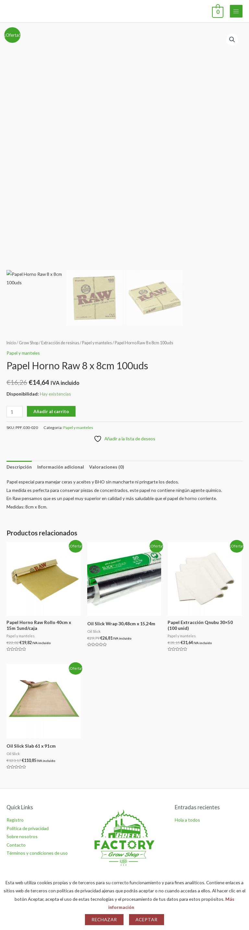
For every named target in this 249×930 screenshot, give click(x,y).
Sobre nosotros (22, 836)
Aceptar (147, 919)
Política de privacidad (27, 828)
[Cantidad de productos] (14, 411)
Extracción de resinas (60, 342)
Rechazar (104, 919)
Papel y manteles (97, 342)
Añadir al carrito (51, 411)
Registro (15, 820)
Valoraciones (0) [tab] (106, 467)
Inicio (11, 342)
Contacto (16, 845)
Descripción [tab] (19, 467)
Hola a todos (187, 820)
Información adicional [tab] (60, 467)
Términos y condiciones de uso (37, 853)
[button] (232, 39)
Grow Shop (28, 342)
